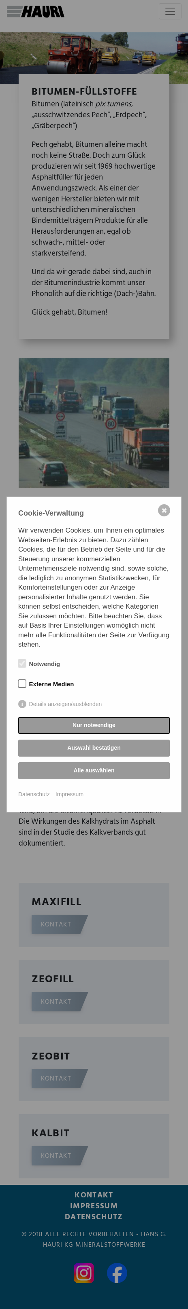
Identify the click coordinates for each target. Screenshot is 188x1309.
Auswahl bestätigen (93, 747)
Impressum (69, 794)
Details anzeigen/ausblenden (65, 704)
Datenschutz (34, 794)
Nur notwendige (94, 725)
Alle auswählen (93, 770)
